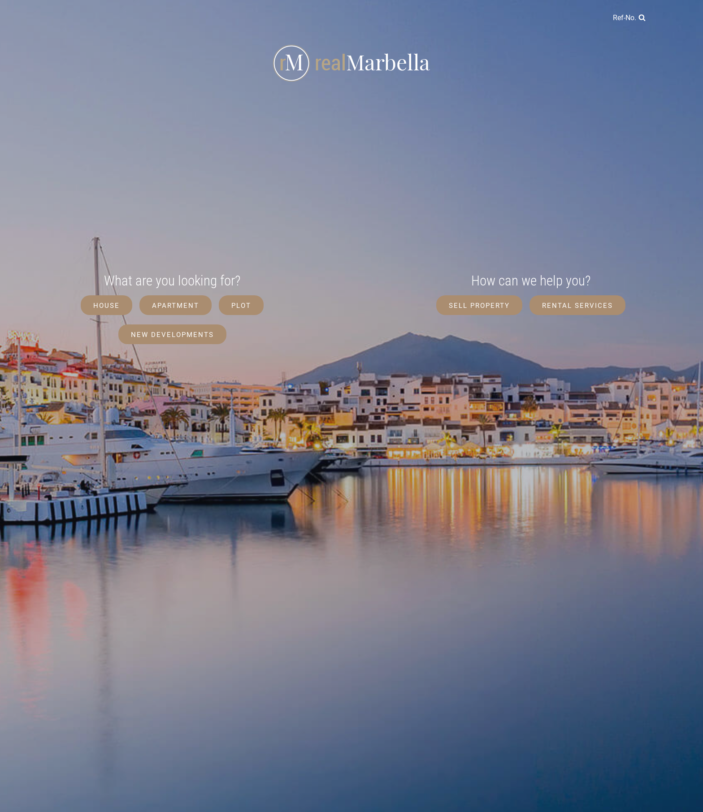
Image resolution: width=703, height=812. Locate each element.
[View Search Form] (629, 18)
